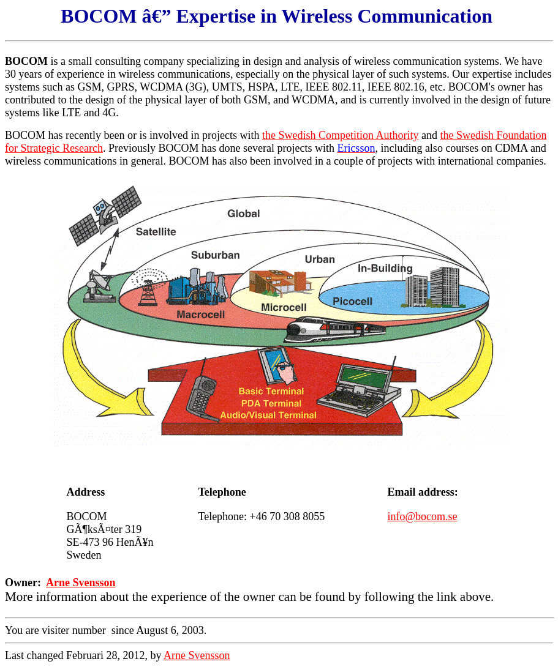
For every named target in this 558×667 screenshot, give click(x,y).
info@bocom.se (423, 516)
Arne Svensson (81, 582)
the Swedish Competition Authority (340, 135)
